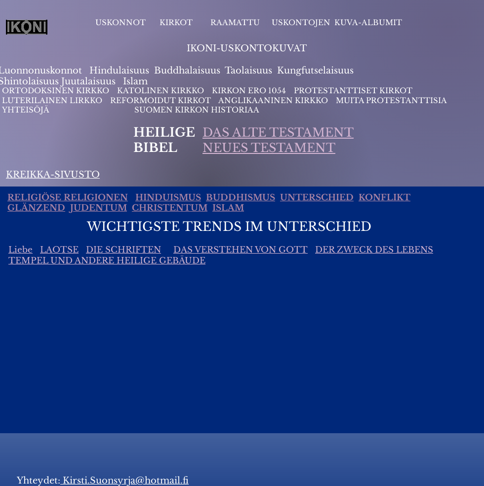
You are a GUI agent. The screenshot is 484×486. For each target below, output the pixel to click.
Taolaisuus (248, 70)
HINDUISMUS (168, 197)
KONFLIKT (384, 197)
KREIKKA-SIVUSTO (53, 174)
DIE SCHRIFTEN (123, 250)
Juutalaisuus (88, 81)
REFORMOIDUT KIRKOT (160, 100)
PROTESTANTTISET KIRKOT (353, 90)
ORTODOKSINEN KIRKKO (56, 90)
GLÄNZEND (36, 208)
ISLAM (228, 208)
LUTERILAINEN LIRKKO (53, 100)
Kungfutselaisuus (315, 70)
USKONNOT (120, 22)
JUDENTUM (98, 208)
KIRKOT (177, 22)
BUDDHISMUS (240, 197)
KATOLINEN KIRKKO (161, 90)
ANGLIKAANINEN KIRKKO (273, 100)
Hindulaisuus (118, 70)
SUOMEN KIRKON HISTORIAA (196, 109)
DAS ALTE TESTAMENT (278, 132)
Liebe (20, 250)
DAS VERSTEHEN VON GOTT (240, 250)
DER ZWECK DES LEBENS (374, 250)
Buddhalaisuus (187, 70)
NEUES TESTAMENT (268, 148)
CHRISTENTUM (169, 208)
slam (137, 81)
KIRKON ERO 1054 (249, 90)
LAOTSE (59, 250)
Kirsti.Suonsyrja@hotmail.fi (124, 480)
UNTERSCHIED (317, 197)
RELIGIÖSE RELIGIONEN (67, 197)
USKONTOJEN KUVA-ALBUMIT (337, 22)
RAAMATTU (235, 22)
